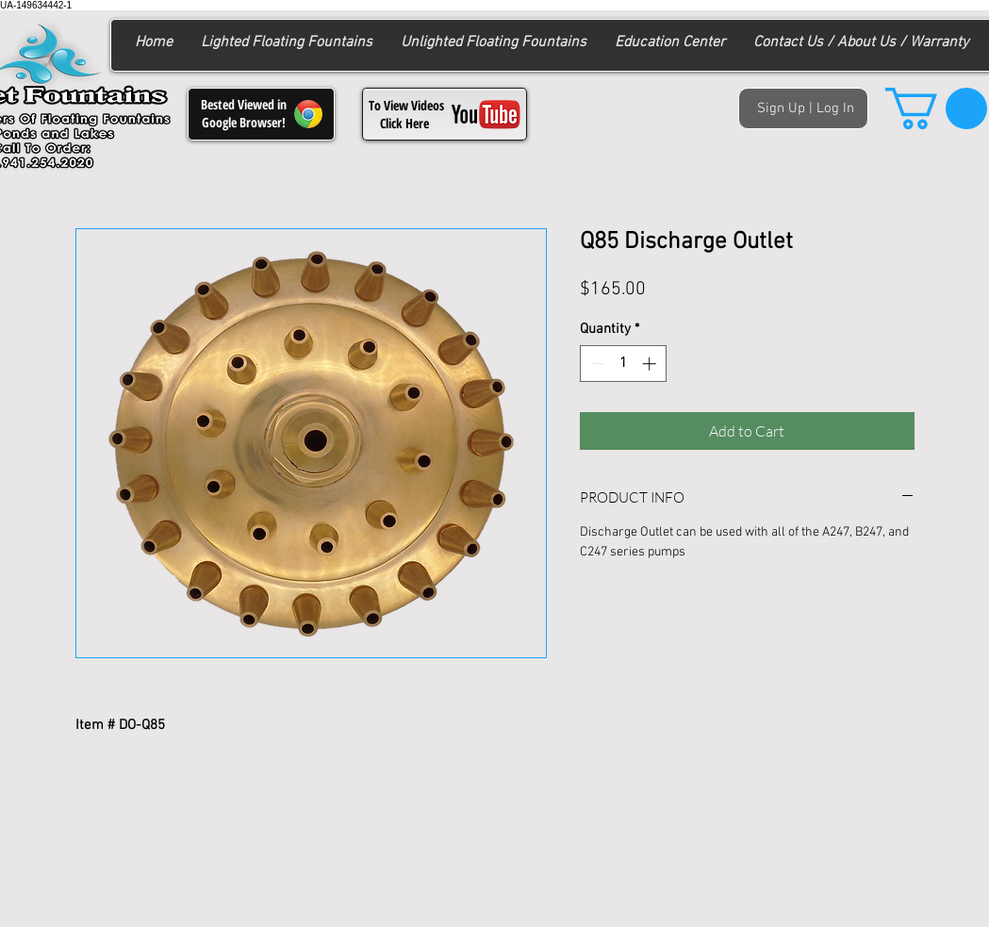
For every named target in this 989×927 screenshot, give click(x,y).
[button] (936, 108)
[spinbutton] (622, 363)
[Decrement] (595, 363)
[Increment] (651, 363)
